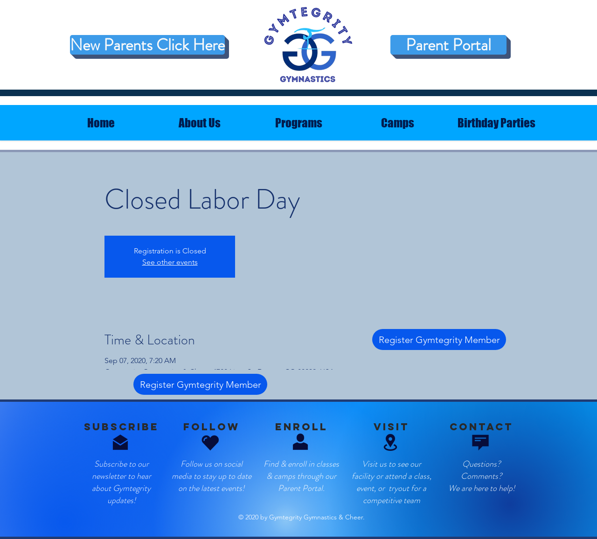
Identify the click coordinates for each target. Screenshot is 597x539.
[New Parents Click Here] (147, 45)
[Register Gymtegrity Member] (439, 339)
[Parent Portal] (448, 45)
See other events (170, 262)
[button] (390, 442)
